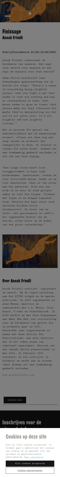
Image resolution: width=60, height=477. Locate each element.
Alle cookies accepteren (30, 464)
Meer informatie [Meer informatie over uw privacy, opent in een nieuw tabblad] (33, 457)
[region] (30, 452)
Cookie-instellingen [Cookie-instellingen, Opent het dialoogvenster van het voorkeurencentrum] (30, 471)
